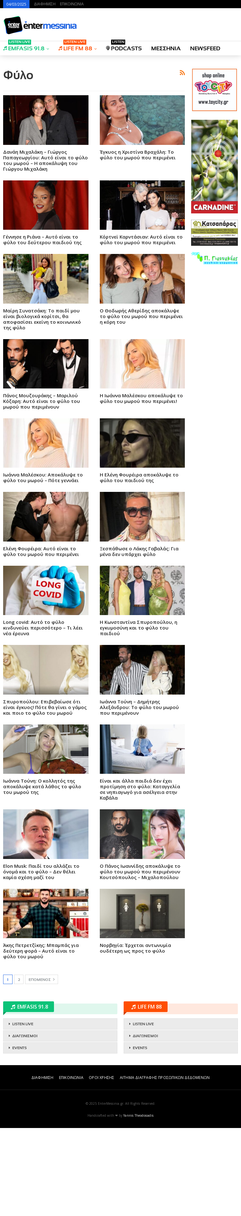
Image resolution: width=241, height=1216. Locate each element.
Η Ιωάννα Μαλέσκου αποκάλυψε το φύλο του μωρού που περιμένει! (141, 486)
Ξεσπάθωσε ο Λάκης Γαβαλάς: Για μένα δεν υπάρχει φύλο (139, 639)
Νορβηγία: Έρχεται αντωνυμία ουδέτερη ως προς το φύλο (135, 1036)
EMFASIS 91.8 (24, 46)
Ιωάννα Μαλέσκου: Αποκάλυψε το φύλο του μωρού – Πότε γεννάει (43, 565)
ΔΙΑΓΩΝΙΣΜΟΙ (24, 1124)
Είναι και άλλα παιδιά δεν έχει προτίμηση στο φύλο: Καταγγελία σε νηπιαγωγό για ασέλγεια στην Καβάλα (140, 877)
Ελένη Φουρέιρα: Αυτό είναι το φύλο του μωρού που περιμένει (41, 639)
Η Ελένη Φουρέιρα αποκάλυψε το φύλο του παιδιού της (139, 565)
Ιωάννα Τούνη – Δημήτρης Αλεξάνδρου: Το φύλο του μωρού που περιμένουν (139, 795)
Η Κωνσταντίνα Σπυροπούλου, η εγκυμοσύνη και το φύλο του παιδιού (138, 715)
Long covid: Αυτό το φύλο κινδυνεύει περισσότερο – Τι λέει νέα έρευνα (43, 715)
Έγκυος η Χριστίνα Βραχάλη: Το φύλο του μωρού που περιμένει (138, 243)
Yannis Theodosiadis (138, 1203)
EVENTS (19, 1136)
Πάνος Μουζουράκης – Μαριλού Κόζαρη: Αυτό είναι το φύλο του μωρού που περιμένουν (41, 489)
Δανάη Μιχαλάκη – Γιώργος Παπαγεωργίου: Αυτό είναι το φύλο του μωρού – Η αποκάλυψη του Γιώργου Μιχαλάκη (45, 248)
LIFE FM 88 (75, 46)
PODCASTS (124, 46)
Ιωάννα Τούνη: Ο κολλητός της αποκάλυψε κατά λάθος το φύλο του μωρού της (42, 874)
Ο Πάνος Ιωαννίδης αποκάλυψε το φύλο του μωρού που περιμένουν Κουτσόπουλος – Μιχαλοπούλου (140, 959)
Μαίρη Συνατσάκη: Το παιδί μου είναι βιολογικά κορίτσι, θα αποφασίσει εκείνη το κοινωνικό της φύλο (42, 407)
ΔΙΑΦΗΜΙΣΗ (45, 4)
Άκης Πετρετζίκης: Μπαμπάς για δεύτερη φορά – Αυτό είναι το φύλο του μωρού (41, 1039)
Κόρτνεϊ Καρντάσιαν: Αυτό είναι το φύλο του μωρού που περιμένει (141, 327)
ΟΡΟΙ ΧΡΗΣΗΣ (101, 1165)
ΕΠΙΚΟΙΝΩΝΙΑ (72, 4)
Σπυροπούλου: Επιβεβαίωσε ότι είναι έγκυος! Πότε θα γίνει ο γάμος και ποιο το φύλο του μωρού (45, 795)
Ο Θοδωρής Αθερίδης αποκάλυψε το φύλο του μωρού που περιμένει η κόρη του (141, 404)
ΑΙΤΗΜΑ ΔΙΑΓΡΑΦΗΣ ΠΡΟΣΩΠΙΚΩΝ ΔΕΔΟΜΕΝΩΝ (165, 1165)
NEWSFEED (205, 48)
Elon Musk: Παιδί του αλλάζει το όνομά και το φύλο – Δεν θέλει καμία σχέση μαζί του (41, 959)
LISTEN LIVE (22, 1112)
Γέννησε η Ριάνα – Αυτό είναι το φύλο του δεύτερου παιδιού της (42, 327)
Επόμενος (42, 1067)
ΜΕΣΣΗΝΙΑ (166, 48)
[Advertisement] (94, 104)
